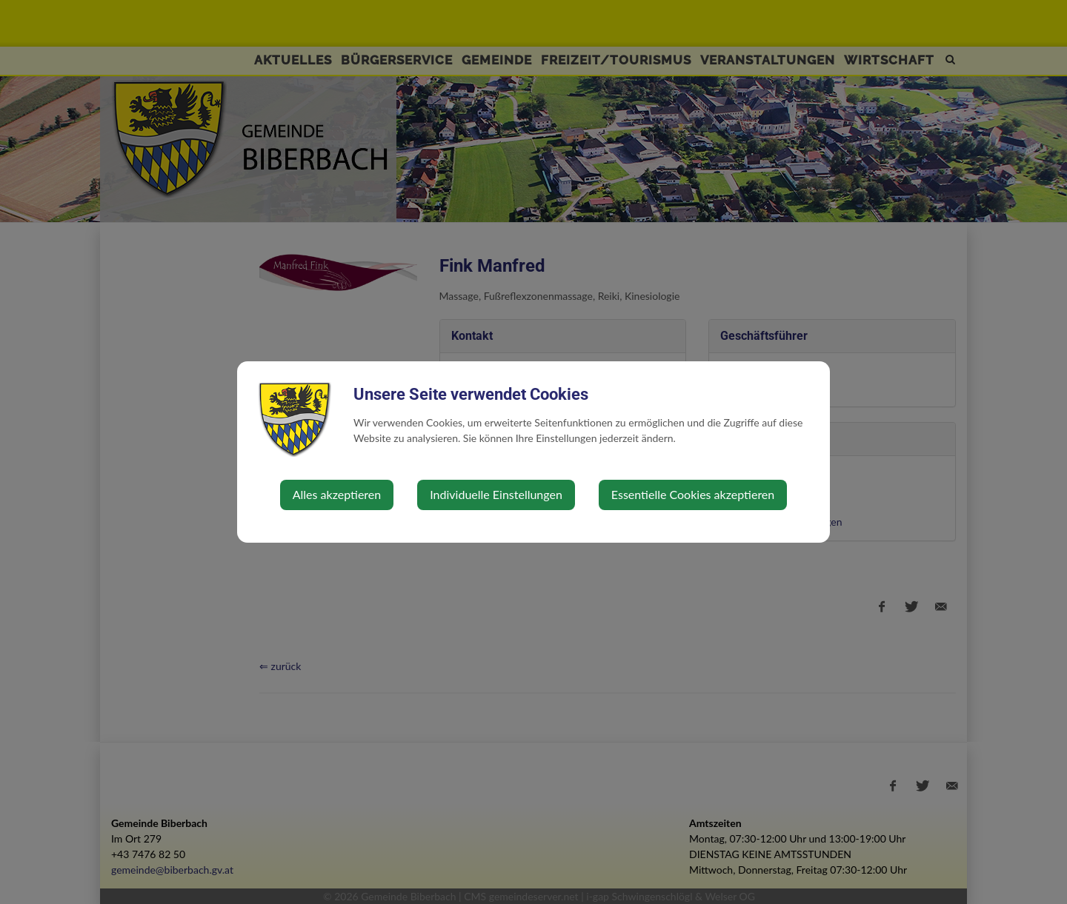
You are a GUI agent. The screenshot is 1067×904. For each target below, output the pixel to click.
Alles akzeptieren (337, 494)
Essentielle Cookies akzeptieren (692, 494)
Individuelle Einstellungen (496, 494)
